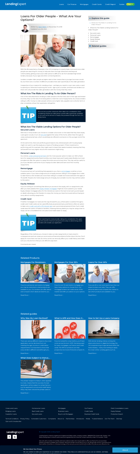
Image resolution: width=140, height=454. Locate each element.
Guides (122, 4)
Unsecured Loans (11, 408)
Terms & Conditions (12, 419)
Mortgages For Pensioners (33, 262)
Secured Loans (95, 33)
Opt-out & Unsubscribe (13, 421)
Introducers (80, 419)
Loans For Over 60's (97, 262)
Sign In (130, 4)
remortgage (66, 171)
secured (43, 135)
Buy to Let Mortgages (65, 414)
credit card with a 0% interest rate (41, 206)
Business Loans (63, 411)
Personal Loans (95, 35)
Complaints (52, 419)
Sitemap (119, 419)
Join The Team (110, 419)
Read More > (25, 295)
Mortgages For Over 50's (66, 262)
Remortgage (94, 37)
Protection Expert (117, 414)
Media (88, 419)
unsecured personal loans (37, 156)
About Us (61, 419)
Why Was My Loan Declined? (34, 318)
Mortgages (84, 4)
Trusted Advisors (97, 419)
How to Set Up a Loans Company (103, 318)
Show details (27, 450)
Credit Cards (97, 4)
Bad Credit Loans (37, 411)
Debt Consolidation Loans (119, 408)
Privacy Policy (24, 419)
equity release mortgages (48, 189)
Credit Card (94, 41)
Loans (61, 4)
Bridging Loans (11, 411)
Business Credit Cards (92, 414)
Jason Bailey (42, 27)
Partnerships (70, 419)
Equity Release (95, 39)
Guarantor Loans (11, 414)
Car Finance (71, 4)
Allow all (125, 441)
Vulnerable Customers (38, 419)
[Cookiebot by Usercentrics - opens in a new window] (11, 450)
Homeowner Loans (38, 408)
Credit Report (110, 4)
